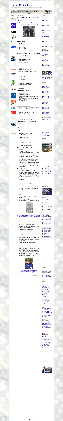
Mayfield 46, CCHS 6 (45, 60)
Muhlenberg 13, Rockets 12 (47, 301)
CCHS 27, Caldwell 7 (45, 61)
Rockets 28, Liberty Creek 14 (46, 92)
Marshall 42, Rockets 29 (45, 16)
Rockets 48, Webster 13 (47, 201)
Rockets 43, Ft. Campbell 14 (48, 165)
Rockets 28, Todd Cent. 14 (47, 228)
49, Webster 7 (49, 216)
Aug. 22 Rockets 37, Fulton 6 (45, 287)
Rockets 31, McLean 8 (48, 270)
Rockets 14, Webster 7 (45, 86)
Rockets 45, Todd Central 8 (45, 24)
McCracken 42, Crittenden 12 (46, 36)
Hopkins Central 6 (50, 206)
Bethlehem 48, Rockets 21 (48, 278)
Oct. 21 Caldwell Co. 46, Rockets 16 (46, 327)
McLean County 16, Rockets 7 (47, 229)
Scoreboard (19, 7)
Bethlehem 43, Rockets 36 (47, 236)
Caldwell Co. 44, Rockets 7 (48, 342)
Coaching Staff (35, 7)
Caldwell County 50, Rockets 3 (48, 305)
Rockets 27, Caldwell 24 (45, 26)
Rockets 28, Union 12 (46, 132)
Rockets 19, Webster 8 (47, 300)
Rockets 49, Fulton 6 (47, 203)
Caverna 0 (48, 134)
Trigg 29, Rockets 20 (47, 214)
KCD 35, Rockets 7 (46, 139)
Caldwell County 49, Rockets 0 (47, 230)
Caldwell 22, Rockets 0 (47, 131)
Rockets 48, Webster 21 (47, 166)
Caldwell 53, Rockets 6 (48, 271)
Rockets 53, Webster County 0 (48, 341)
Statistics (16, 7)
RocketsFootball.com (22, 5)
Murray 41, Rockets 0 (46, 313)
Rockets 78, (45, 134)
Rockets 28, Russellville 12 (48, 205)
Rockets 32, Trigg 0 (47, 169)
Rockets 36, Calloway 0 (45, 45)
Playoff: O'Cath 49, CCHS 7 (45, 65)
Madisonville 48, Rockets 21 (46, 87)
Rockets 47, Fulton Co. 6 (47, 135)
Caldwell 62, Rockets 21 (48, 215)
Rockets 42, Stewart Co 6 (48, 199)
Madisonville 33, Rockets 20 (46, 104)
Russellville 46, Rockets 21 (48, 275)
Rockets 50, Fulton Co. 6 (48, 274)
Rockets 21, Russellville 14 (48, 171)
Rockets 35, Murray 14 (47, 133)
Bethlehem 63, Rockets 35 (45, 91)
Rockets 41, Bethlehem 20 (47, 223)
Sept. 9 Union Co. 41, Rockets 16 (46, 322)
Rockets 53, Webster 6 (45, 103)
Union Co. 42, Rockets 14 (45, 35)
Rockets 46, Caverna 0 (47, 173)
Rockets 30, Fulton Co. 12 (48, 170)
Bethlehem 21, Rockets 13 (45, 109)
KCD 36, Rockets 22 (47, 174)
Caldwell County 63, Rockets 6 (47, 292)
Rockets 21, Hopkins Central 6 (48, 308)
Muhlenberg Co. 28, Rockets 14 (48, 290)
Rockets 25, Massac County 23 (48, 339)
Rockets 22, (46, 220)
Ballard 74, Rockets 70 (48, 218)
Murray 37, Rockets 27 (45, 40)
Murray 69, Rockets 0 (46, 291)
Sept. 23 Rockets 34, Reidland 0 (46, 324)
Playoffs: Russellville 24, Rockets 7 (46, 117)
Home (12, 7)
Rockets (46, 216)
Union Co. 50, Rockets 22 (45, 108)
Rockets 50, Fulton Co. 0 (48, 219)
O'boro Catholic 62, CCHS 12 (46, 56)
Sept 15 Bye (44, 55)
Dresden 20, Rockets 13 (45, 114)
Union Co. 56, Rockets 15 (47, 231)
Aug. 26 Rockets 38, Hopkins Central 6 (47, 321)
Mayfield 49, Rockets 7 (45, 21)
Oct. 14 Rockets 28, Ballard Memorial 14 (47, 326)
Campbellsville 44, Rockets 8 (48, 224)
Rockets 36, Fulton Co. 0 (45, 112)
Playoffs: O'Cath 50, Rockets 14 (46, 30)
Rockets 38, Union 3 (47, 202)
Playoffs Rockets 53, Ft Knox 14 (46, 97)
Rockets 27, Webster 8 (45, 19)
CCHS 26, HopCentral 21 (45, 54)
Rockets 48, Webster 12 (48, 272)
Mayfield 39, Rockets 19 (47, 345)
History (31, 7)
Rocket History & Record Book (13, 130)
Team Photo (27, 7)
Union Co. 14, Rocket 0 (47, 168)
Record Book (39, 7)
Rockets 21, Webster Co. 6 (48, 289)
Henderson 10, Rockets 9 (47, 136)
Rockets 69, (46, 222)
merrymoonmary (33, 419)
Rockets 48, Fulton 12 (47, 232)
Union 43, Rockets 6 (46, 299)
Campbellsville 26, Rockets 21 (48, 209)
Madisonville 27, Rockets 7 (47, 315)
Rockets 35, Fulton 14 (46, 293)
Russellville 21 (50, 220)
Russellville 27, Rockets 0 (45, 113)
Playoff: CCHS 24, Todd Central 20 (46, 64)
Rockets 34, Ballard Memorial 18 (48, 343)
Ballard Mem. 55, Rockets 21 (48, 276)
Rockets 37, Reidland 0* (47, 311)
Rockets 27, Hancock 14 (45, 107)
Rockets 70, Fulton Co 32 (47, 233)
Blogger (40, 419)
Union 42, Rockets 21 (47, 273)
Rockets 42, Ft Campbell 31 (45, 25)
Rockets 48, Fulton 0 (46, 344)
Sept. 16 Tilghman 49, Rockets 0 (46, 323)
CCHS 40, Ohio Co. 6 (45, 59)
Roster (23, 7)
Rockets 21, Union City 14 (45, 20)
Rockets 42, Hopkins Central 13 (46, 37)
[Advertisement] (47, 252)
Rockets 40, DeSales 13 (45, 96)
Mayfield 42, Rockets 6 (45, 42)
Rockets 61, (46, 206)
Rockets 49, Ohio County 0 (45, 41)
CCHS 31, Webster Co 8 (45, 50)
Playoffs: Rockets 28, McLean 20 (46, 29)
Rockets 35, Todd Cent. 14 (48, 269)
